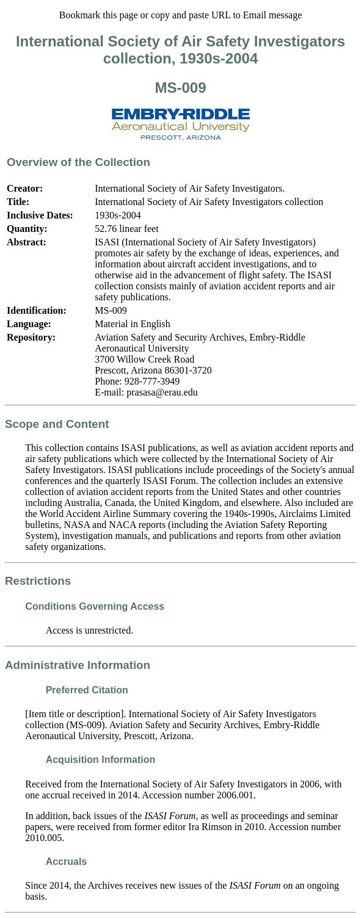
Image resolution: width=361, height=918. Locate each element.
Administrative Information (77, 665)
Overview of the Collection (78, 162)
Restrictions (38, 580)
